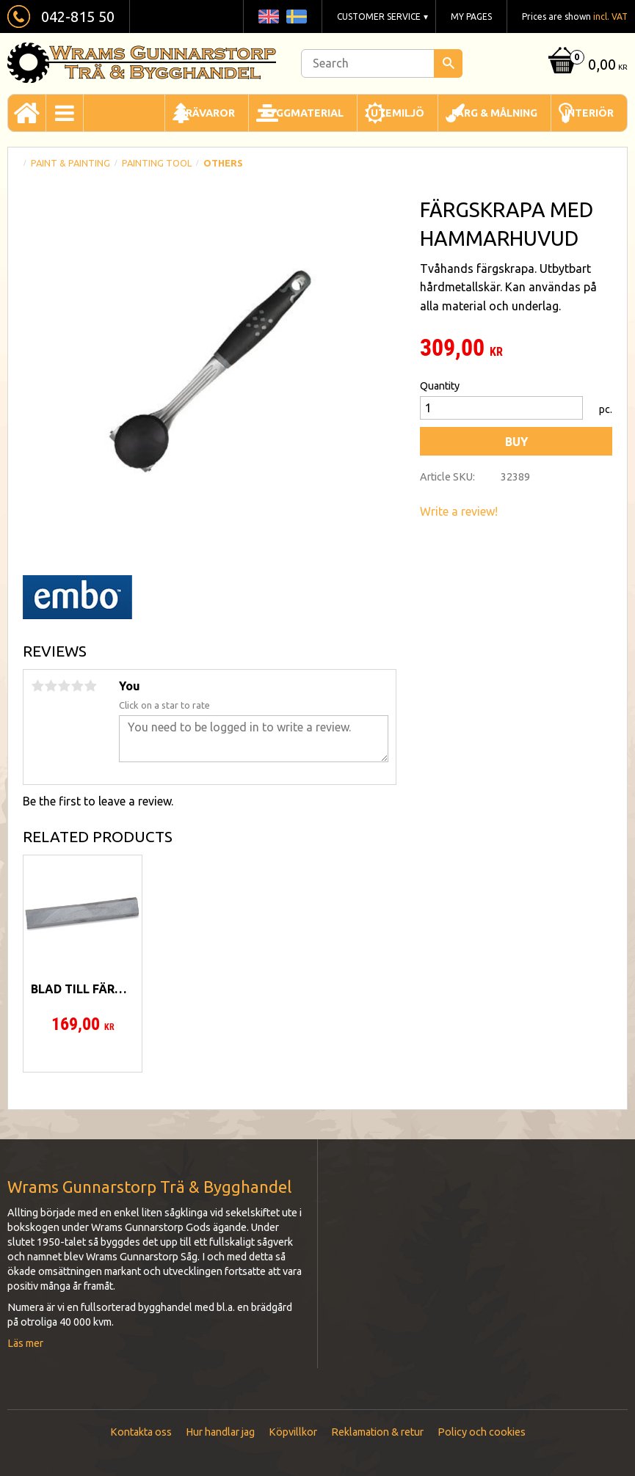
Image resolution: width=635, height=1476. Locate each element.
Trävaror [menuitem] (206, 113)
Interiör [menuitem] (589, 113)
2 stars (50, 686)
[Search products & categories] (381, 63)
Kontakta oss (141, 1432)
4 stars (77, 686)
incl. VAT (610, 16)
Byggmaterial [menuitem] (303, 113)
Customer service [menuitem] (379, 16)
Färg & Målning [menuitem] (494, 113)
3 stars (63, 686)
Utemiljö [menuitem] (397, 113)
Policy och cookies (482, 1432)
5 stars (90, 686)
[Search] (448, 63)
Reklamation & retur (377, 1432)
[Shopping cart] (586, 65)
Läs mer (25, 1343)
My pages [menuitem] (471, 16)
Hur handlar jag (220, 1432)
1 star (37, 686)
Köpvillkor (293, 1432)
